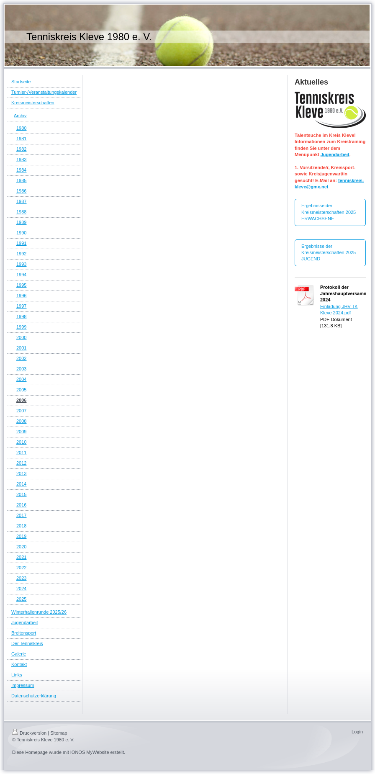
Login (357, 731)
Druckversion (29, 732)
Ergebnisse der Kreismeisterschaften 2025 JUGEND (328, 253)
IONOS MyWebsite (89, 752)
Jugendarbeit (335, 154)
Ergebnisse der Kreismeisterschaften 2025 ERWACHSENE (328, 212)
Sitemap (58, 732)
